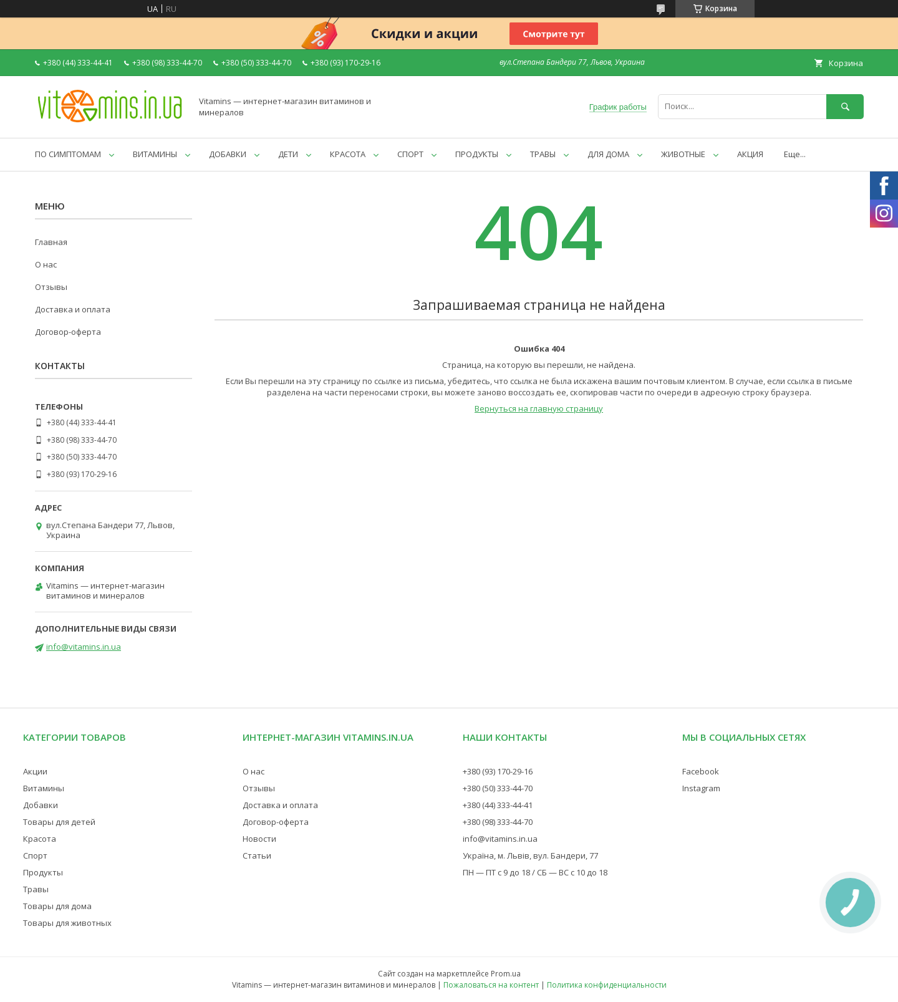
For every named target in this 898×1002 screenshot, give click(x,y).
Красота (39, 838)
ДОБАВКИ (227, 154)
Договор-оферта (68, 331)
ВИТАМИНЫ (155, 154)
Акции (35, 771)
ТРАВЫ (543, 154)
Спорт (35, 855)
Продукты (43, 872)
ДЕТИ (288, 154)
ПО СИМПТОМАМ (68, 154)
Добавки (40, 805)
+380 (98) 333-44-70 (498, 821)
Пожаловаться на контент (491, 985)
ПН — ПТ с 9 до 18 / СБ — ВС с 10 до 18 (535, 872)
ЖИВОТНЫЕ (683, 154)
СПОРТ (410, 154)
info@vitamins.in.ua (83, 647)
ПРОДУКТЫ (476, 154)
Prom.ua (506, 973)
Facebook (700, 771)
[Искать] (845, 106)
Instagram (701, 788)
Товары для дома (57, 906)
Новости (259, 838)
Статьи (257, 855)
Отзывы (51, 286)
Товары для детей (59, 821)
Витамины (43, 788)
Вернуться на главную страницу (539, 408)
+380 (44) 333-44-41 (498, 805)
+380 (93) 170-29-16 (498, 771)
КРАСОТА (347, 154)
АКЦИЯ (750, 154)
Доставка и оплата (72, 309)
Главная (51, 242)
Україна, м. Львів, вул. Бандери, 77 (530, 855)
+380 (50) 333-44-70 (498, 788)
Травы (36, 889)
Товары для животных (67, 922)
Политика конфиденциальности (607, 985)
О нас (46, 264)
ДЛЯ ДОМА (608, 154)
